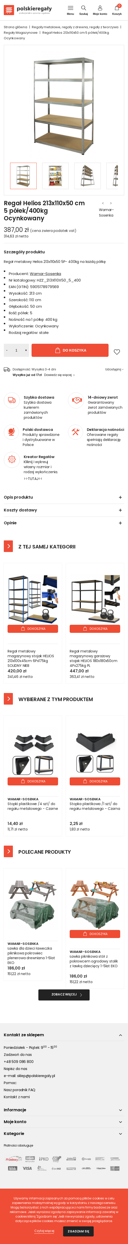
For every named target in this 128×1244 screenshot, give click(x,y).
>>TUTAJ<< (33, 478)
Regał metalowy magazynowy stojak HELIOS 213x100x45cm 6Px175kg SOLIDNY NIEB (31, 658)
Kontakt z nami (17, 1096)
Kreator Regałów (39, 456)
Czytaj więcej (44, 1231)
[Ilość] (16, 350)
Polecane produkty (44, 851)
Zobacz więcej (64, 994)
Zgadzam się (78, 1231)
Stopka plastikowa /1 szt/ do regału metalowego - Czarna (95, 806)
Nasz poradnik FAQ (19, 1089)
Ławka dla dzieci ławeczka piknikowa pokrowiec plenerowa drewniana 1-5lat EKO (31, 955)
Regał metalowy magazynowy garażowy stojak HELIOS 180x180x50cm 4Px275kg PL (93, 658)
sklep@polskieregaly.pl (36, 1075)
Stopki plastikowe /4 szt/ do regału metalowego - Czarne (33, 806)
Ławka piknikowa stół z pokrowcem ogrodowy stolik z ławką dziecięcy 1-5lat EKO (94, 961)
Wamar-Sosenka (106, 212)
